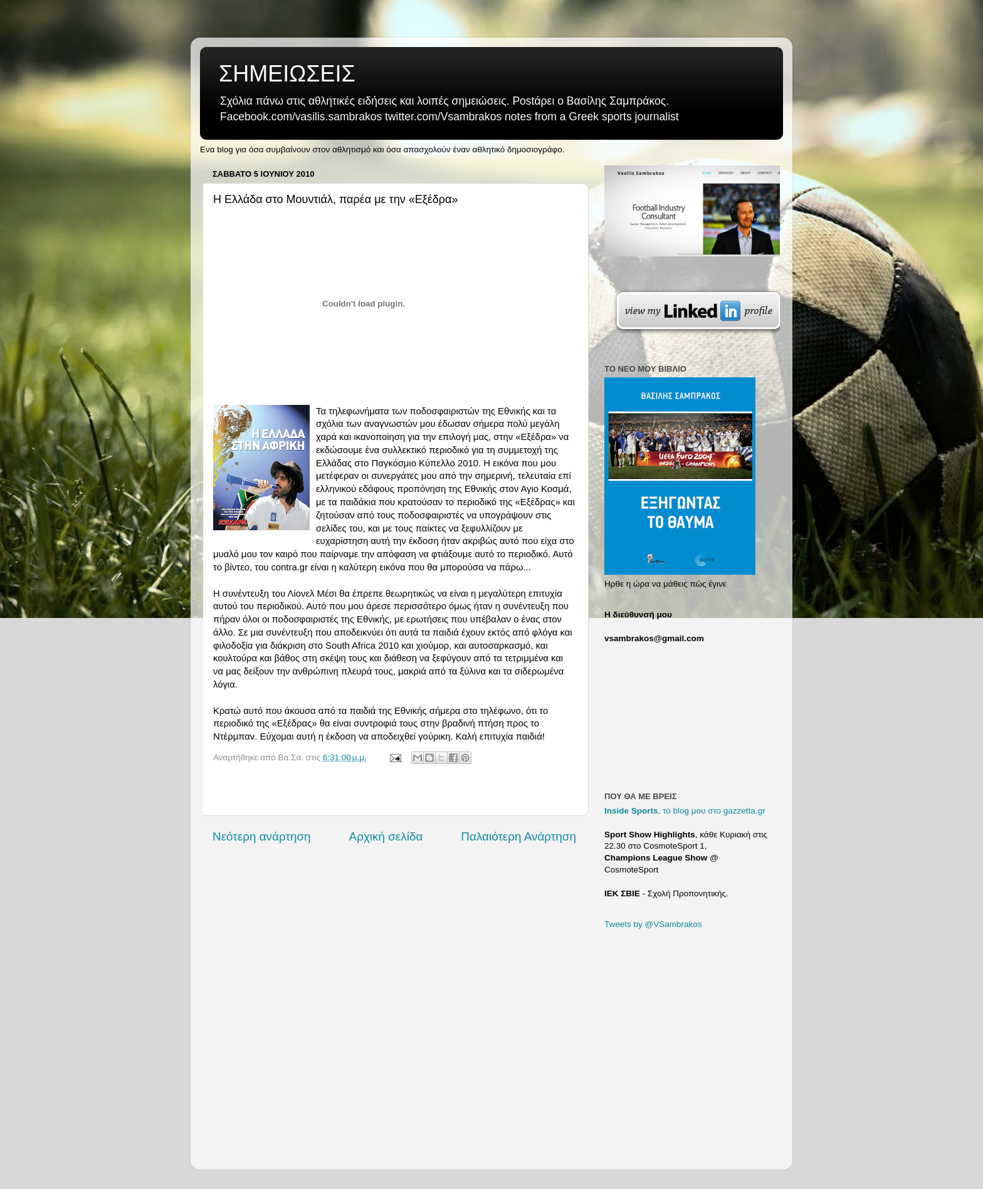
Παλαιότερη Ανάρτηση (518, 836)
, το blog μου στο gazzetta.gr (684, 810)
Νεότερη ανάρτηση (262, 836)
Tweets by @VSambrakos (653, 924)
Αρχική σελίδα (386, 836)
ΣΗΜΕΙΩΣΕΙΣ (287, 73)
